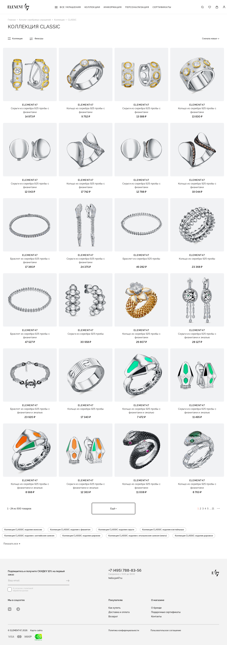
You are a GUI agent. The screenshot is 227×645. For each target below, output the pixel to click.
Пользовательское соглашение (166, 630)
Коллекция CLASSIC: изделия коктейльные (163, 529)
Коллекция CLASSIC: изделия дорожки (194, 536)
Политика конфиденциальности (123, 630)
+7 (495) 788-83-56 (124, 570)
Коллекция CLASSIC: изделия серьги (116, 529)
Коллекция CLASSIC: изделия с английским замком (29, 536)
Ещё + (113, 508)
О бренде (156, 607)
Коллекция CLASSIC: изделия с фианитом (70, 529)
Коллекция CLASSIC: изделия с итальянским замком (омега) (137, 536)
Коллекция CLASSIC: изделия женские (23, 529)
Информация (113, 7)
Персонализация (137, 7)
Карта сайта (36, 630)
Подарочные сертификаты (166, 612)
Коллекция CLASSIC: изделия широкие (81, 536)
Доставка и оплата (119, 612)
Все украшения (68, 7)
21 (213, 508)
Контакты (156, 616)
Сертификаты (162, 7)
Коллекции (92, 7)
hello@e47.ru (115, 578)
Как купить (114, 607)
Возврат (113, 616)
